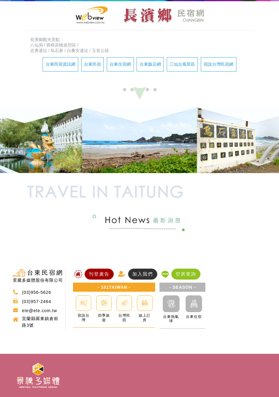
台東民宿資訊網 (60, 64)
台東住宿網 (120, 64)
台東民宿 (92, 64)
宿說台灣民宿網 (218, 64)
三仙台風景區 (182, 64)
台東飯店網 (150, 64)
